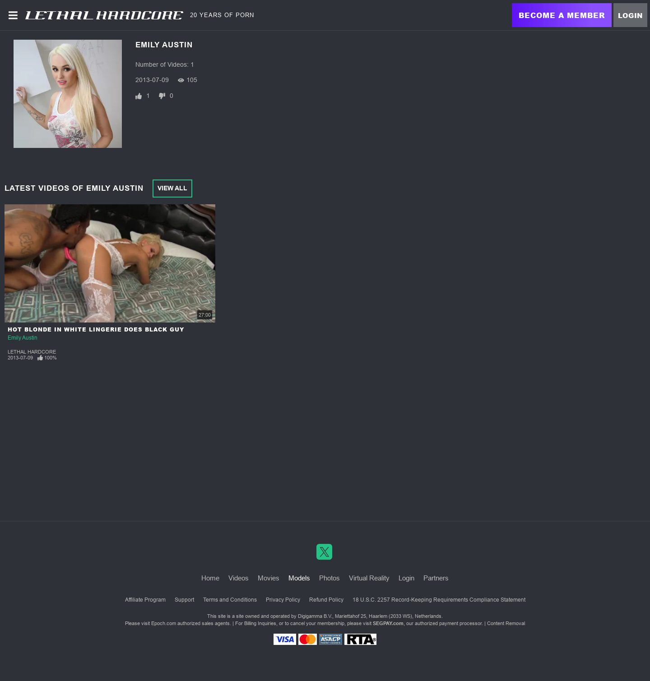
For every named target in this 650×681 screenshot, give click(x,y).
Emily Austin (22, 338)
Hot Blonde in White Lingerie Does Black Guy (96, 329)
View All (172, 188)
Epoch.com (163, 623)
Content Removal (506, 623)
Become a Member (562, 15)
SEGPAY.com (388, 623)
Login (630, 15)
